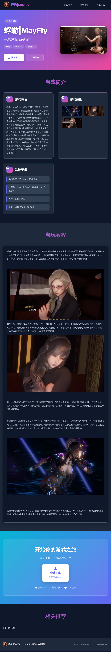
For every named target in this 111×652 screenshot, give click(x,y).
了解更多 (35, 57)
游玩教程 (84, 4)
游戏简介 (68, 4)
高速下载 (101, 4)
